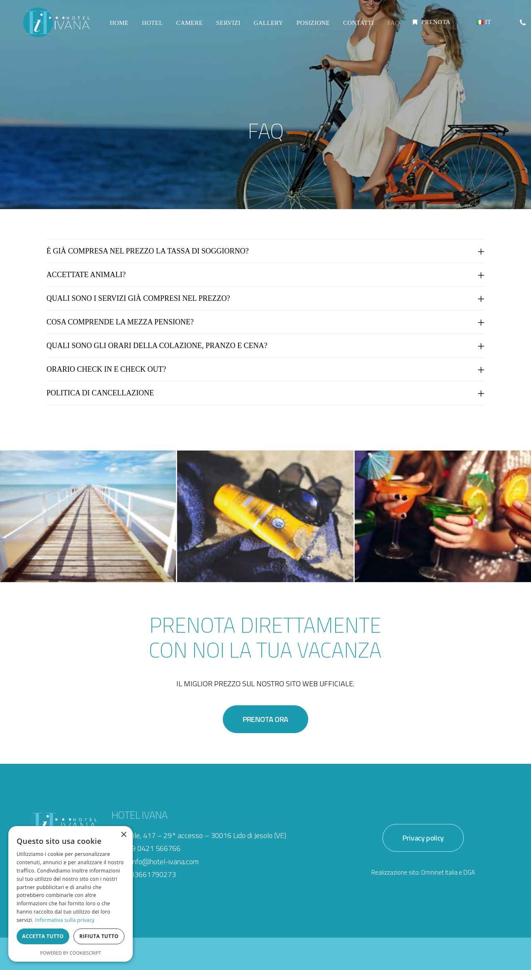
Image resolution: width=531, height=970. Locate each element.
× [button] (123, 835)
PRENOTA (434, 26)
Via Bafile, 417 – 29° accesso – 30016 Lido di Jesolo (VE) (199, 835)
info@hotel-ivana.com (165, 861)
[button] (522, 26)
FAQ (392, 26)
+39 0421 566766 (151, 848)
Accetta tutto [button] (42, 936)
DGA (469, 872)
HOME (118, 26)
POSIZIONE (312, 26)
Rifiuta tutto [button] (99, 936)
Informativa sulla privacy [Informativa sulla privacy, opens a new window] (65, 920)
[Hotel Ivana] (55, 26)
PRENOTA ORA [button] (265, 719)
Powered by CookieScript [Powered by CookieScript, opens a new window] (70, 953)
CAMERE (188, 26)
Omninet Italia (439, 872)
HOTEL (151, 26)
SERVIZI (227, 26)
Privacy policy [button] (423, 837)
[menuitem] (118, 27)
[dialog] (70, 894)
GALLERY (267, 26)
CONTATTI (357, 26)
